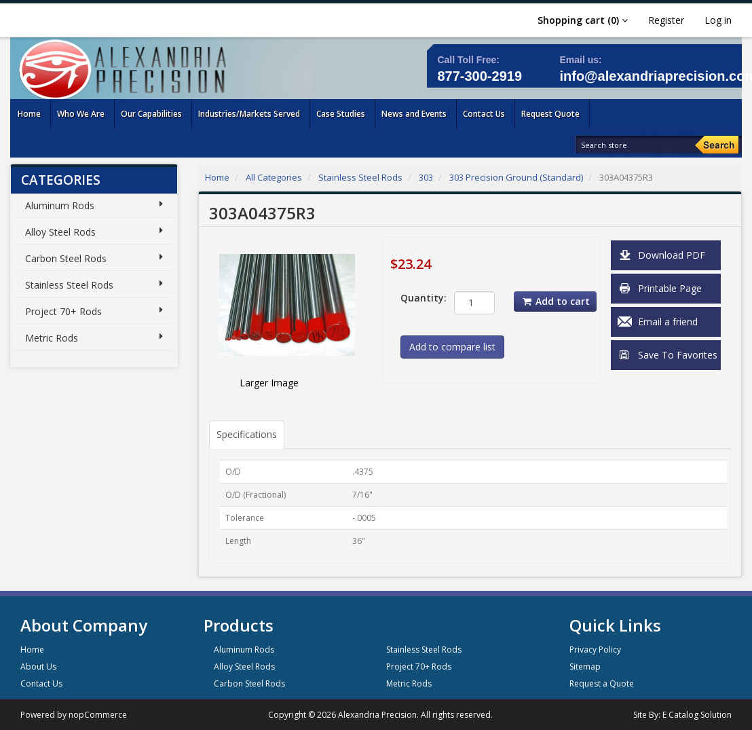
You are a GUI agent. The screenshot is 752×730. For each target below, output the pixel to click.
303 (426, 177)
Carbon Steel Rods (66, 258)
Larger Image (269, 382)
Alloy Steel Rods (60, 231)
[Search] (716, 144)
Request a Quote (601, 683)
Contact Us (41, 683)
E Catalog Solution (697, 714)
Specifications (247, 434)
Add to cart (555, 301)
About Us (38, 666)
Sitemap (585, 666)
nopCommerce (98, 714)
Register (666, 20)
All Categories (274, 177)
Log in (718, 20)
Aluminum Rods (59, 205)
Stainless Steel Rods (69, 284)
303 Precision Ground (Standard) (516, 177)
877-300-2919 (479, 76)
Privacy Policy (595, 649)
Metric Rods (51, 337)
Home (217, 177)
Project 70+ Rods (63, 311)
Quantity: (416, 297)
